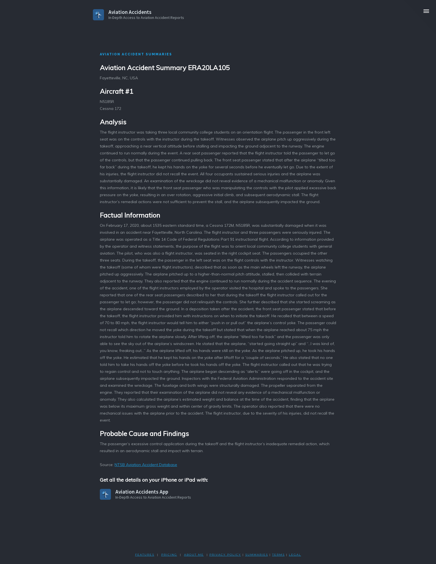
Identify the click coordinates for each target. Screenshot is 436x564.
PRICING (169, 554)
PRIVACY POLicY (225, 554)
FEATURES (144, 554)
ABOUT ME (194, 554)
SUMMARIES (256, 554)
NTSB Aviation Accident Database (146, 464)
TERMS (278, 554)
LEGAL (295, 554)
